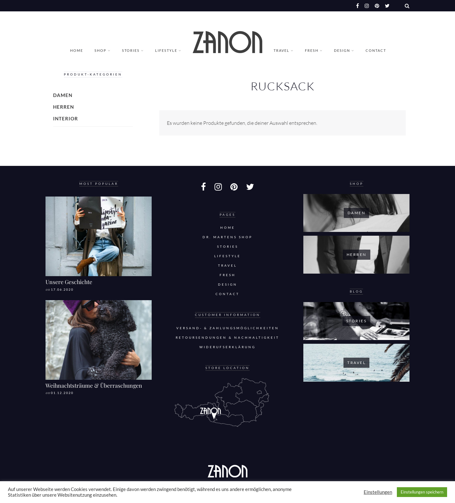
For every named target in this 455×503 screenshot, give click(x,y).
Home (76, 50)
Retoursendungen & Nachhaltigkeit (227, 337)
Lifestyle (166, 50)
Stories (131, 50)
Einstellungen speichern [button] (422, 491)
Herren (63, 107)
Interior (65, 118)
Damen (62, 95)
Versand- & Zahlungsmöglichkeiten (227, 328)
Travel (281, 50)
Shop (100, 50)
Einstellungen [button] (378, 492)
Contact (376, 50)
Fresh (311, 50)
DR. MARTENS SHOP (227, 237)
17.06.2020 (62, 289)
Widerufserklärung (227, 347)
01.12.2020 (62, 393)
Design (342, 50)
